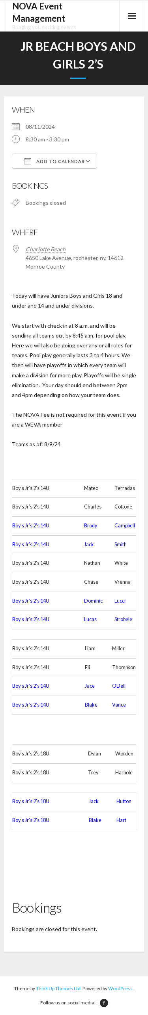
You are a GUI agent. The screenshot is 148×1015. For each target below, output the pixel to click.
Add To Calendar (54, 161)
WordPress (120, 988)
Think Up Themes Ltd (58, 988)
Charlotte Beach (46, 249)
